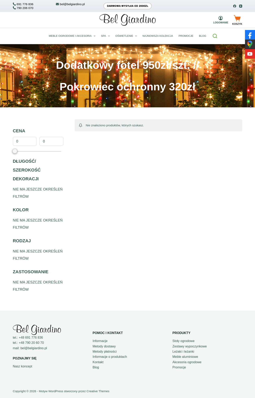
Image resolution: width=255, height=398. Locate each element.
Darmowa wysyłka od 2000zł (127, 6)
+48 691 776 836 (31, 337)
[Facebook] (234, 6)
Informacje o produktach (110, 356)
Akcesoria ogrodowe (187, 362)
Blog (96, 367)
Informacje (100, 341)
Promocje (186, 35)
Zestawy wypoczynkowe (189, 346)
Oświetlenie (126, 36)
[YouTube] (240, 6)
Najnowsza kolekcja (157, 35)
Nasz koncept (22, 366)
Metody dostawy (104, 346)
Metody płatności (105, 351)
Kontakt (98, 362)
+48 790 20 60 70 (31, 342)
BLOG (202, 35)
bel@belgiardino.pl (33, 348)
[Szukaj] (215, 36)
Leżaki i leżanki (183, 351)
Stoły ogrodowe (183, 341)
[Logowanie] (220, 20)
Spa (106, 36)
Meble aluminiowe (185, 356)
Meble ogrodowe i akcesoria (73, 36)
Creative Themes (98, 391)
